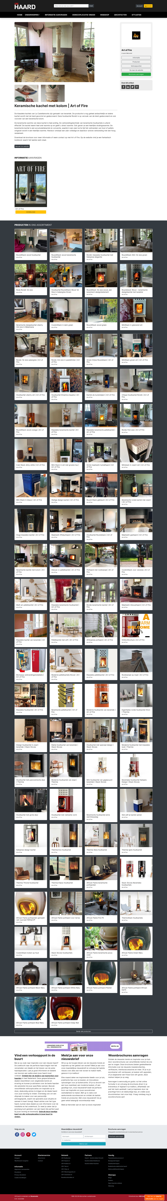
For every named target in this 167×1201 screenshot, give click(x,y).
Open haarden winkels (115, 1183)
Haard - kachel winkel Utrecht (94, 1158)
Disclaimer (17, 1172)
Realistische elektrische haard (117, 1166)
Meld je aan (83, 1144)
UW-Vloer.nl (65, 1169)
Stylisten (136, 15)
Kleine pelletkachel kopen (116, 1169)
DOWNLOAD (30, 212)
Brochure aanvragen (116, 1136)
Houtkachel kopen (113, 1163)
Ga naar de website (136, 70)
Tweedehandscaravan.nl (115, 1158)
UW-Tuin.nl (64, 1166)
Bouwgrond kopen (113, 1161)
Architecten (120, 15)
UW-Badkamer (66, 1158)
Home (19, 15)
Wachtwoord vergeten (21, 1161)
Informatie (136, 58)
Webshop (104, 15)
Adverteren (41, 1158)
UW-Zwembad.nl (66, 1174)
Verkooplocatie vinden (83, 15)
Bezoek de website (22, 146)
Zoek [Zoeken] (91, 6)
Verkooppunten (136, 66)
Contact (40, 1161)
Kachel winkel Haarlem (92, 1163)
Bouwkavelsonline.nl (67, 1177)
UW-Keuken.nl (65, 1163)
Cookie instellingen (20, 1177)
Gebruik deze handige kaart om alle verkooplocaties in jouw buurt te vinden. (35, 1114)
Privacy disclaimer (20, 1175)
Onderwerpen (32, 15)
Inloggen (17, 1158)
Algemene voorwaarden (21, 1169)
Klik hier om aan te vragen (154, 1198)
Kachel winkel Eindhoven (92, 1161)
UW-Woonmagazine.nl (68, 1172)
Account (139, 6)
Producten (136, 62)
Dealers (110, 1180)
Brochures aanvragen (136, 74)
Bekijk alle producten (83, 1031)
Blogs (110, 1177)
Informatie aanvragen (56, 15)
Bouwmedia (34, 1196)
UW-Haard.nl (65, 1161)
